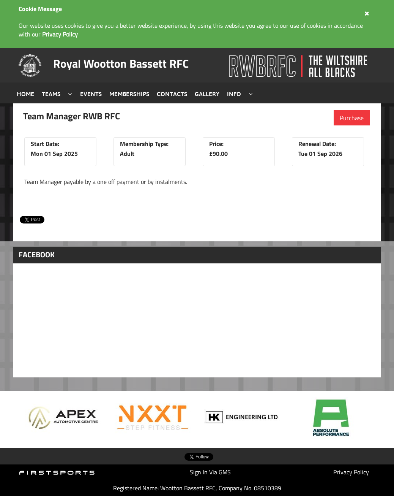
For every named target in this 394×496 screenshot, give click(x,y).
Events (91, 94)
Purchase (352, 117)
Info (234, 94)
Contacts (172, 94)
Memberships (129, 94)
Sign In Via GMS (210, 472)
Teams (51, 94)
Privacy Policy (351, 472)
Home (25, 94)
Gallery (207, 94)
